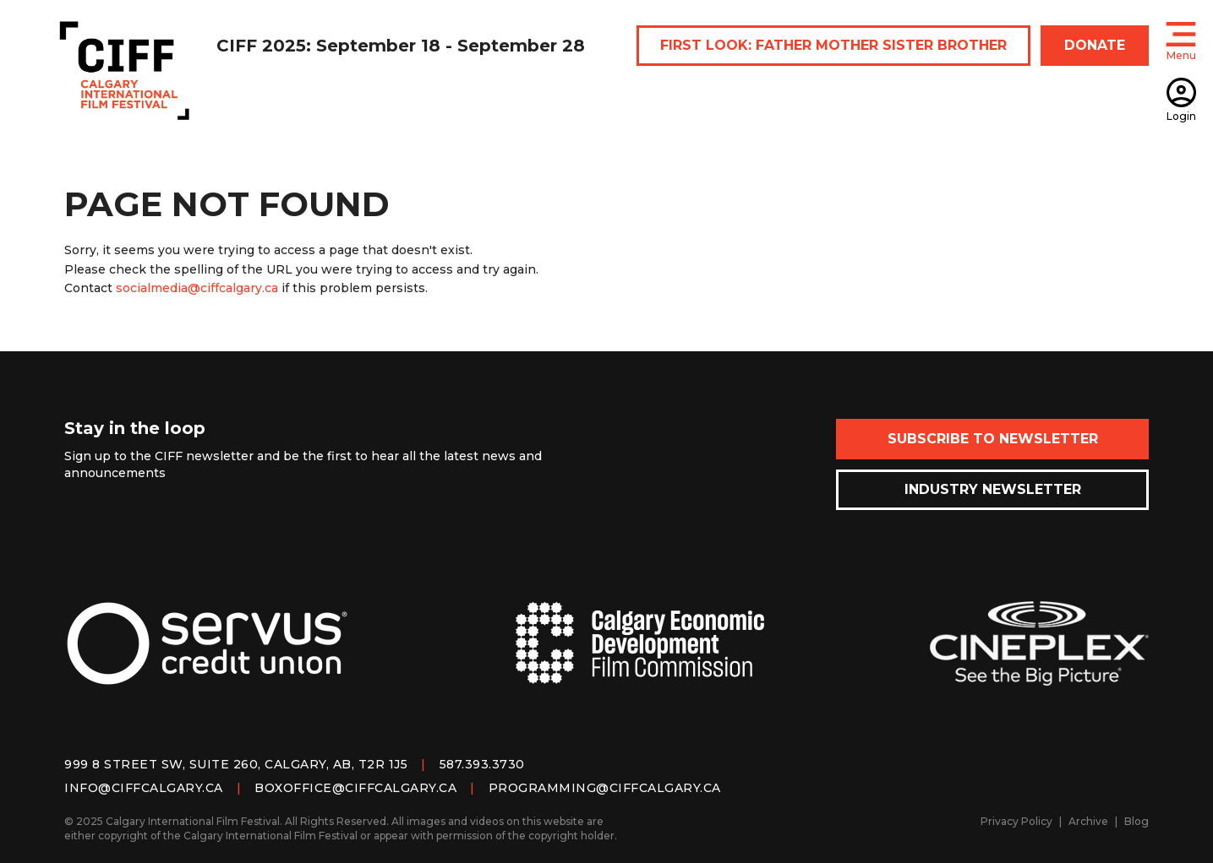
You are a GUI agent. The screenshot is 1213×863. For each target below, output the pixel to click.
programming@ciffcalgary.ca (605, 787)
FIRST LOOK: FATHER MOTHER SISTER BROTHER (833, 45)
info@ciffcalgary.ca (143, 787)
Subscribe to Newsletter (993, 439)
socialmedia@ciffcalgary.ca (197, 288)
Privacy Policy (1016, 821)
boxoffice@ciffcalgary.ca (355, 787)
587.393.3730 (482, 764)
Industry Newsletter (992, 489)
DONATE (1094, 45)
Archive (1088, 821)
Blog (1136, 821)
